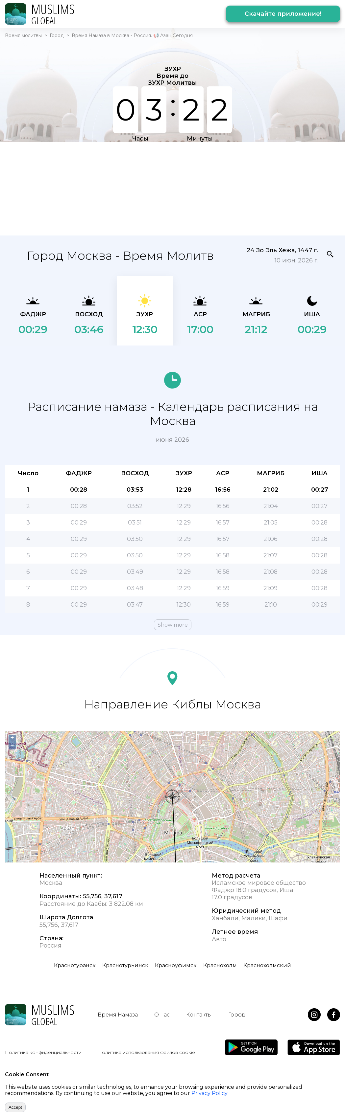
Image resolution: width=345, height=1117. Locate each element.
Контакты (199, 1015)
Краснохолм (220, 965)
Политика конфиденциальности (43, 1052)
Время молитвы (23, 35)
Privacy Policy (209, 1093)
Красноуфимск (176, 965)
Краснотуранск (75, 965)
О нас (162, 1015)
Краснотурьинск (125, 965)
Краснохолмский (267, 965)
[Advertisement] (155, 188)
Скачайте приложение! (283, 13)
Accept (15, 1107)
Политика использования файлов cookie (146, 1052)
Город (57, 35)
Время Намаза (118, 1015)
